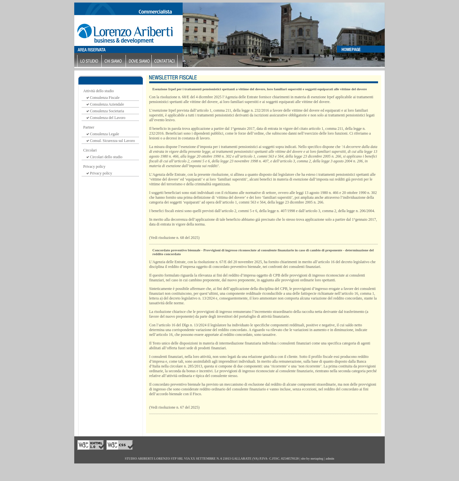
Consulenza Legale (104, 134)
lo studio (90, 61)
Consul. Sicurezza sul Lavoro (112, 140)
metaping (316, 458)
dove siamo (139, 61)
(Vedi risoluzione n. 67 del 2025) (174, 407)
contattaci (165, 61)
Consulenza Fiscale (105, 97)
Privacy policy (101, 173)
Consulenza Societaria (107, 111)
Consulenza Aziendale (107, 104)
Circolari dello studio (106, 157)
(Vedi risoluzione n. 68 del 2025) (174, 237)
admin (329, 458)
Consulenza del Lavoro (107, 117)
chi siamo (114, 61)
